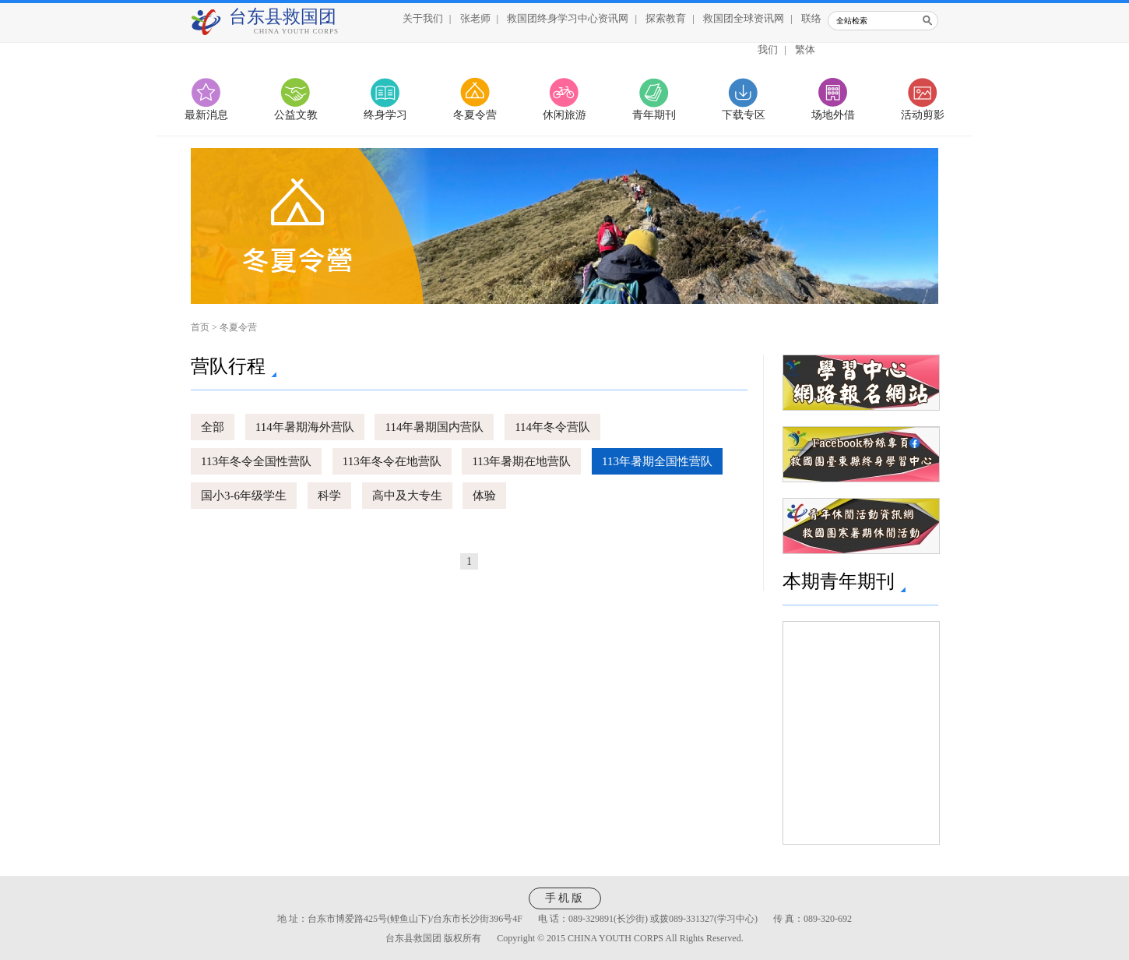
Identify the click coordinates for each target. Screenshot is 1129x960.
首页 (200, 327)
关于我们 (423, 18)
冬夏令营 (475, 115)
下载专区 (743, 115)
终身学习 (385, 115)
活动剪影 (922, 115)
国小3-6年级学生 (244, 495)
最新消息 (206, 115)
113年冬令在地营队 (392, 461)
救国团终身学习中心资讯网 (567, 18)
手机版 (565, 898)
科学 (329, 495)
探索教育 (665, 18)
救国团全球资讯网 (743, 18)
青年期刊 (654, 115)
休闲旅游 (564, 115)
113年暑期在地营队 (521, 461)
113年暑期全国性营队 (657, 461)
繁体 (805, 49)
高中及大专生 (407, 495)
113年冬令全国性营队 (256, 461)
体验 (484, 495)
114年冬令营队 (552, 427)
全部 (212, 427)
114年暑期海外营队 (304, 427)
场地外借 (833, 115)
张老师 (475, 18)
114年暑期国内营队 (434, 427)
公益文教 (296, 115)
